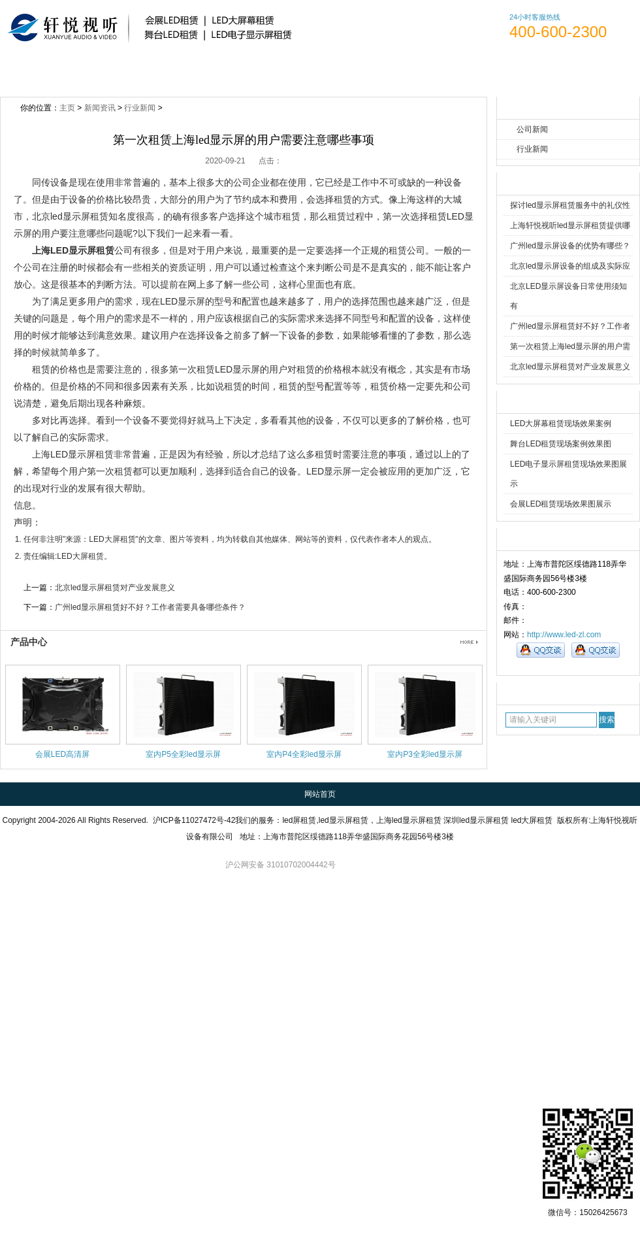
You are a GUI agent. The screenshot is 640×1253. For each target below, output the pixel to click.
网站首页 (39, 70)
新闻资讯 (277, 70)
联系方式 (514, 70)
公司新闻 (532, 129)
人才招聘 (435, 70)
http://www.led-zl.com (564, 634)
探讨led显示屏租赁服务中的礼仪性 (570, 205)
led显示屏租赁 (343, 820)
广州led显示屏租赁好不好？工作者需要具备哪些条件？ (150, 607)
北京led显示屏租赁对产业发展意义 (570, 366)
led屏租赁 (299, 820)
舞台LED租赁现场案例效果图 (560, 443)
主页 (67, 107)
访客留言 (593, 70)
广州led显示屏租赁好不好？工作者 (570, 326)
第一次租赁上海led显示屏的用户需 (570, 346)
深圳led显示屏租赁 (476, 820)
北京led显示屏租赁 (70, 216)
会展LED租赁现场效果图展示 (560, 504)
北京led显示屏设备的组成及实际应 (570, 266)
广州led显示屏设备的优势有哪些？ (570, 245)
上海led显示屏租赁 (408, 820)
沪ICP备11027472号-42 (194, 820)
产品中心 (28, 642)
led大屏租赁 (531, 820)
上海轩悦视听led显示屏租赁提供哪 (570, 225)
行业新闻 (532, 149)
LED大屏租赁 (112, 539)
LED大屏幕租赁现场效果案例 (560, 423)
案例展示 (356, 70)
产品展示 (198, 70)
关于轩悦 (119, 70)
